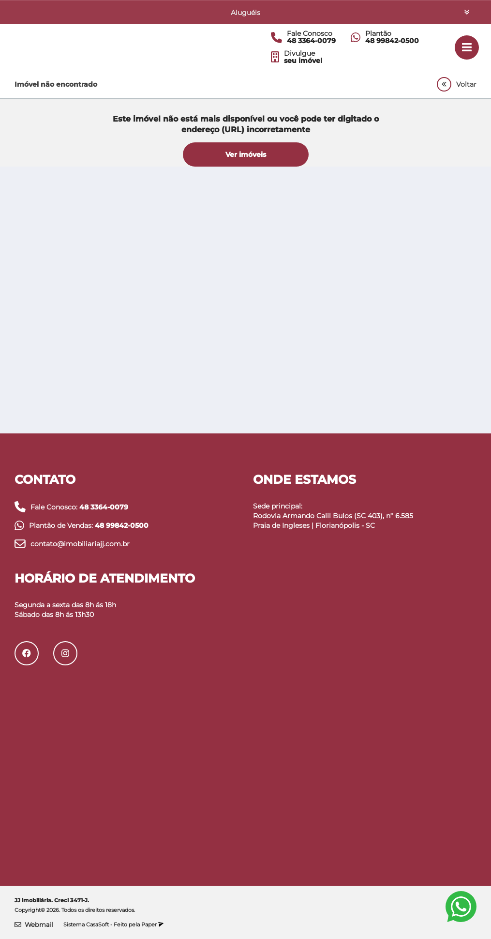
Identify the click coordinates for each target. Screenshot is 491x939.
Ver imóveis (245, 154)
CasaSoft (97, 924)
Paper (152, 924)
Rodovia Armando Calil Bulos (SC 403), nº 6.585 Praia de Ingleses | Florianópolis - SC (333, 520)
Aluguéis (245, 12)
